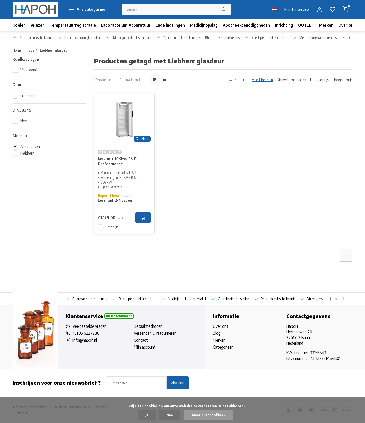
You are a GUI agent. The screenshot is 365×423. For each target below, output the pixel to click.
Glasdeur (27, 95)
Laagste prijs (319, 80)
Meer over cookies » (209, 415)
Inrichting (284, 25)
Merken (326, 25)
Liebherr (27, 153)
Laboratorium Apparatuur (126, 25)
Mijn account (145, 347)
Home (20, 50)
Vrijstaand (28, 69)
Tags (33, 50)
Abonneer (177, 382)
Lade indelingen (170, 25)
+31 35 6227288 (86, 333)
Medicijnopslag (204, 25)
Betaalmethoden (148, 326)
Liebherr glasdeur (54, 50)
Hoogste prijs (342, 80)
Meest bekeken (262, 80)
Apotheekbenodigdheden (246, 25)
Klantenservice (296, 9)
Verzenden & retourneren (155, 333)
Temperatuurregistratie (73, 25)
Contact (141, 340)
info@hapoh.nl (84, 340)
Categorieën (223, 347)
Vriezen (38, 25)
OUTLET (306, 25)
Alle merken (30, 146)
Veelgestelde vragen (89, 326)
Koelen (19, 25)
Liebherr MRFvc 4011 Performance (117, 161)
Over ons (346, 25)
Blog (217, 333)
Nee (23, 120)
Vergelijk (111, 227)
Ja (147, 415)
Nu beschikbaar (119, 316)
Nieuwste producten (291, 80)
